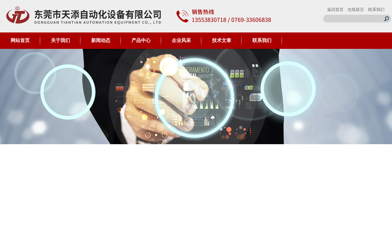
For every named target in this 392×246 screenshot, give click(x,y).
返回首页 (335, 9)
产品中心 (141, 40)
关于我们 (60, 40)
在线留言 (356, 9)
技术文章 (221, 40)
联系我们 (376, 9)
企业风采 (181, 40)
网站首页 (20, 40)
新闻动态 (100, 40)
